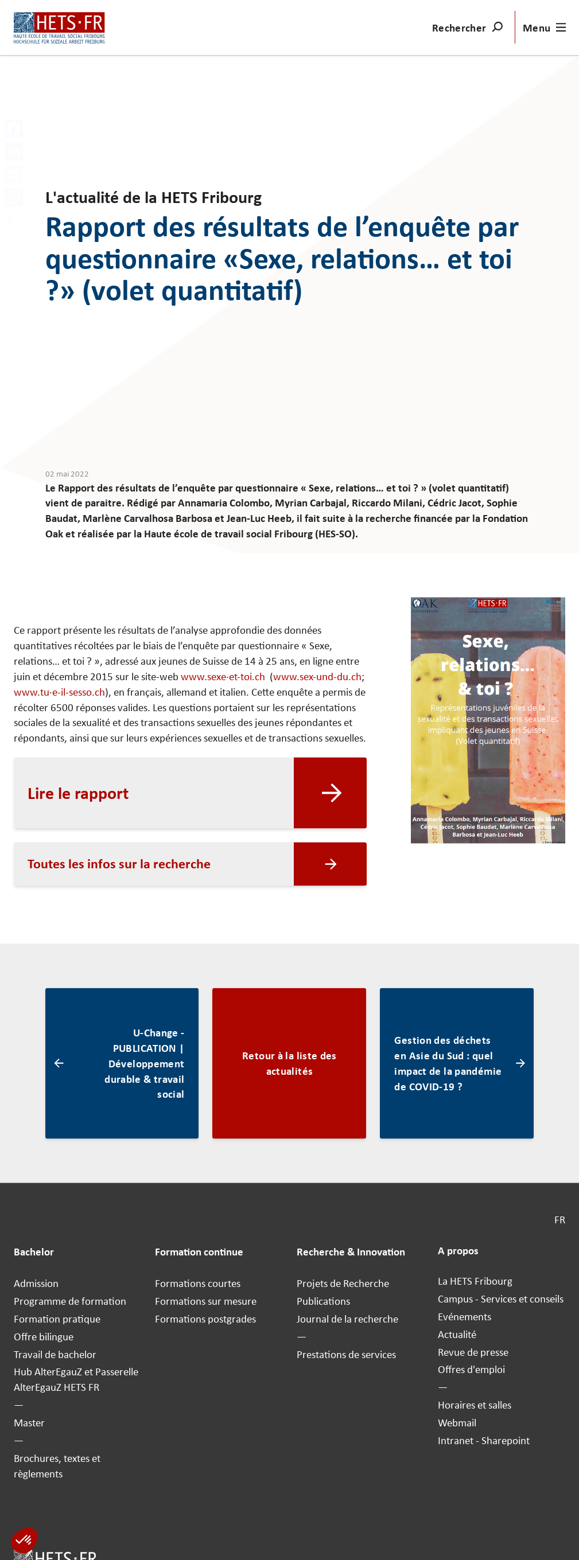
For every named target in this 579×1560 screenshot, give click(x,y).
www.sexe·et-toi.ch (224, 676)
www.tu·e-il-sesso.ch (59, 692)
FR (559, 1219)
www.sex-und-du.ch (317, 676)
